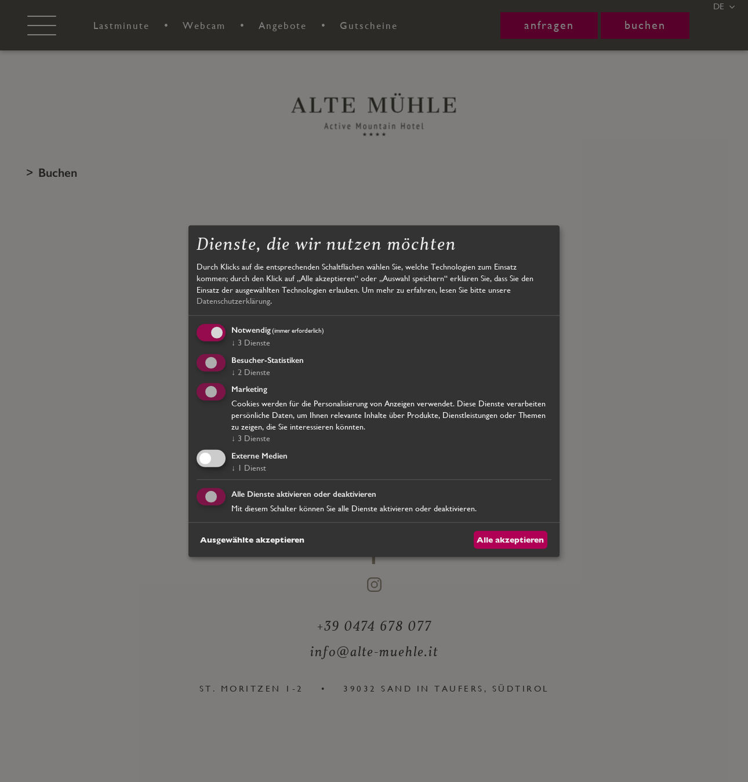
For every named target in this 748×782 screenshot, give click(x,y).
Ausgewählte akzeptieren (252, 539)
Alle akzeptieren (510, 539)
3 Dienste (250, 342)
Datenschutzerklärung (233, 300)
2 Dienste (250, 371)
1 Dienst (248, 467)
